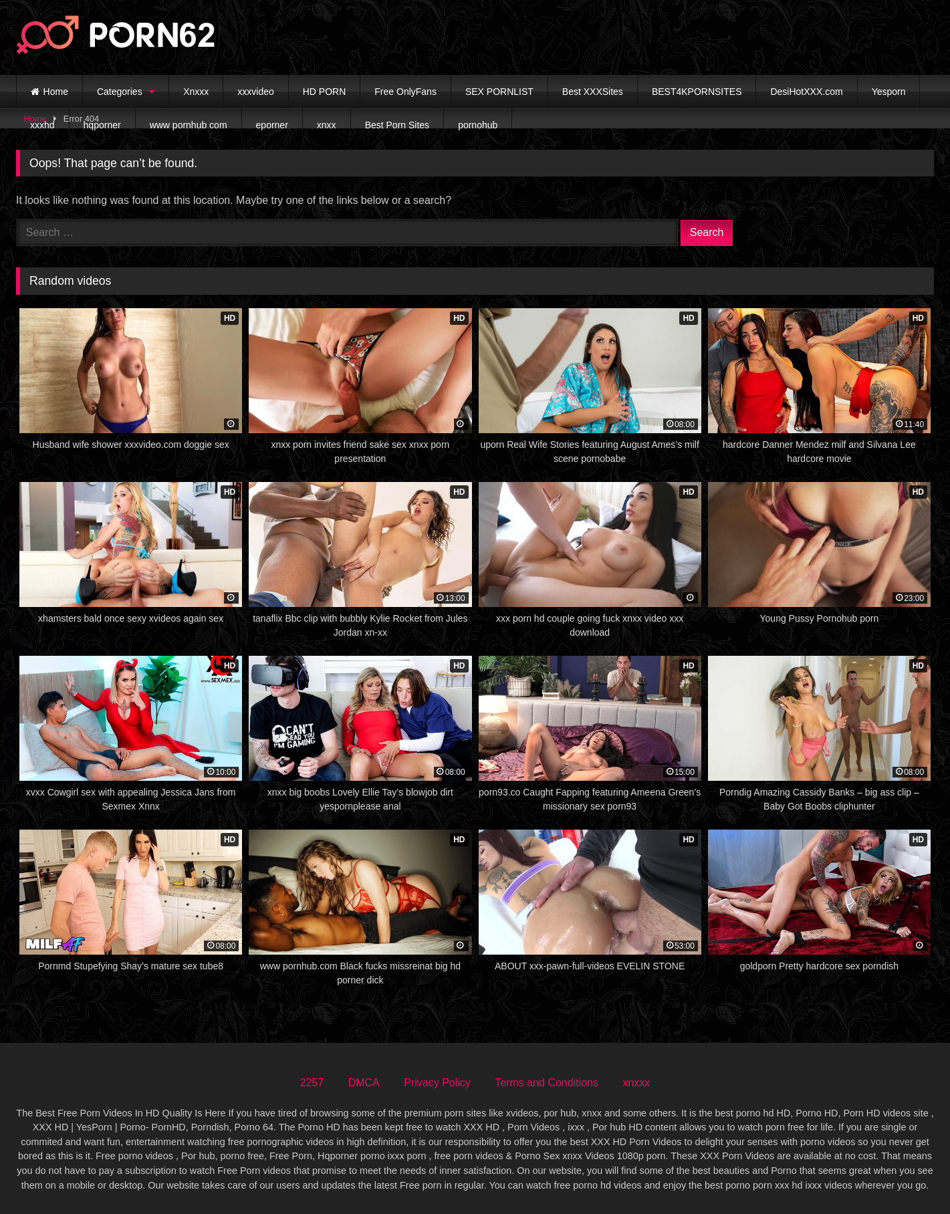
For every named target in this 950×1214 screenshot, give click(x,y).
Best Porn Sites (397, 125)
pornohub (477, 125)
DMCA (364, 1082)
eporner (272, 125)
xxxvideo (255, 91)
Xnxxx (196, 91)
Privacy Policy (437, 1082)
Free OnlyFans (405, 91)
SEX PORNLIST (499, 91)
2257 (312, 1082)
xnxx (326, 125)
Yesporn (889, 91)
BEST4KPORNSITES (697, 91)
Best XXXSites (592, 91)
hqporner (102, 125)
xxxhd (42, 125)
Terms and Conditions (546, 1082)
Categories (119, 91)
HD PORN (324, 91)
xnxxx (636, 1082)
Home (55, 91)
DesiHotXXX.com (806, 91)
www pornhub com (188, 125)
